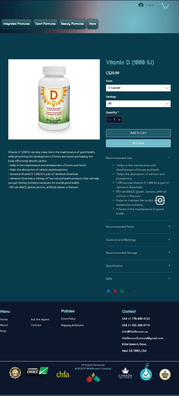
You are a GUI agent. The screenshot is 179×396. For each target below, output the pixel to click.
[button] (165, 5)
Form (109, 81)
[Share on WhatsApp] (122, 291)
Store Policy (68, 318)
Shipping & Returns (72, 325)
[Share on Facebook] (108, 291)
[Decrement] (109, 119)
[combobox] (138, 88)
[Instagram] (160, 200)
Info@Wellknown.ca (135, 331)
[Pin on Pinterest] (115, 291)
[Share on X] (129, 291)
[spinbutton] (114, 119)
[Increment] (119, 119)
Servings (111, 97)
